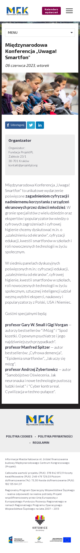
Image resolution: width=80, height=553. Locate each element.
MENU (12, 32)
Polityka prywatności (55, 436)
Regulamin (41, 442)
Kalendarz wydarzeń (51, 11)
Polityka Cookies (19, 436)
